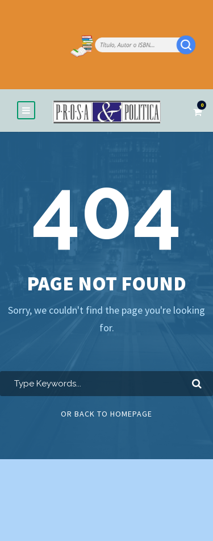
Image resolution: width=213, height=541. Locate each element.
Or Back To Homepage (106, 414)
